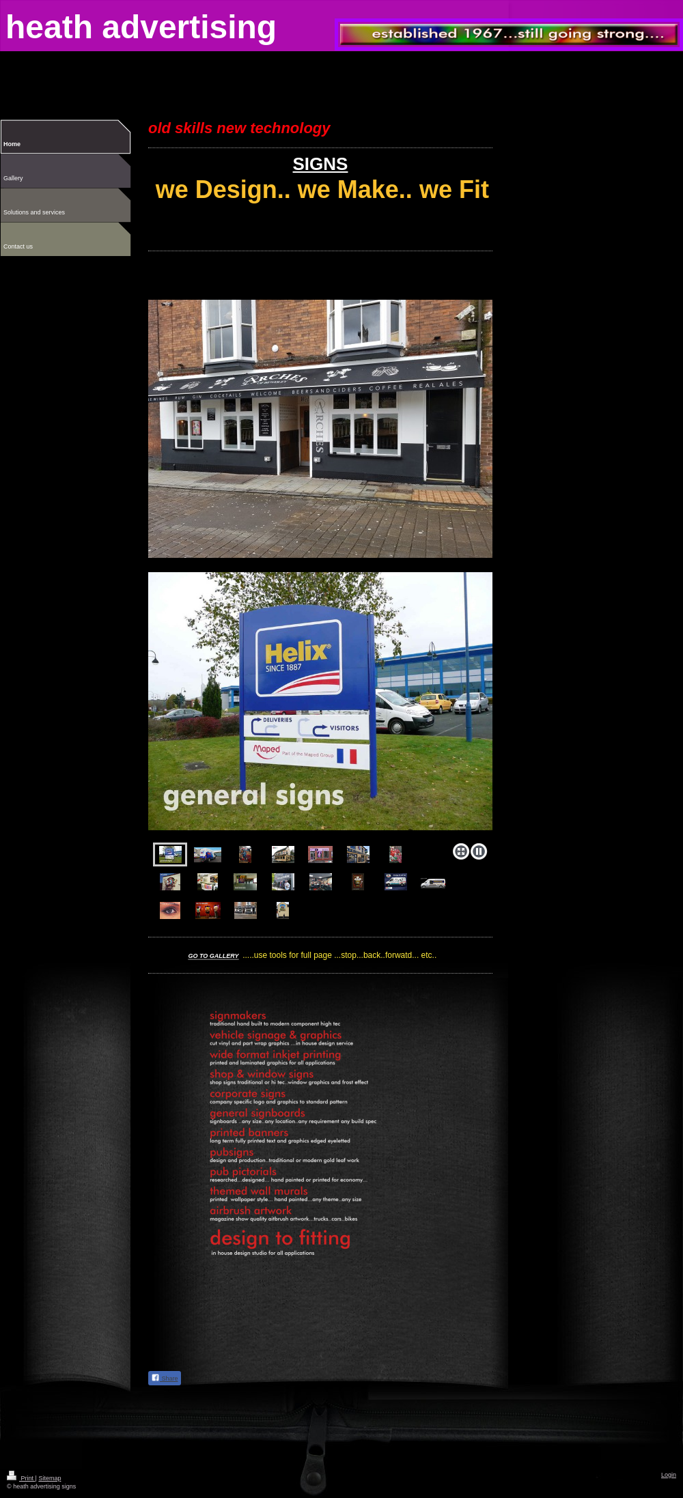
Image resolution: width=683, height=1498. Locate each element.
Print (21, 1478)
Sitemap (49, 1478)
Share (164, 1377)
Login (668, 1474)
